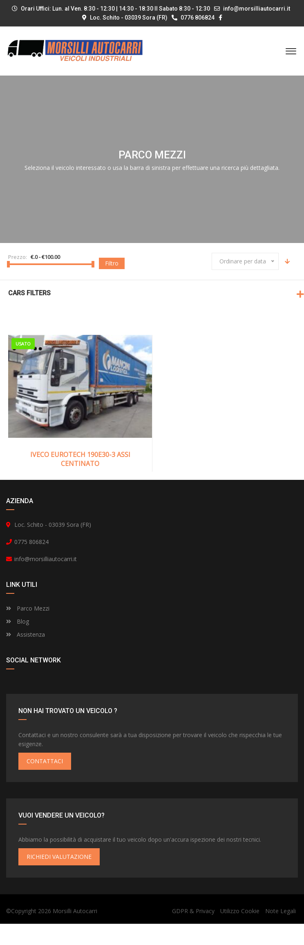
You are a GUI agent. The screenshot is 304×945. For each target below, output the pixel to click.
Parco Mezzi (27, 629)
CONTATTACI (45, 782)
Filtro (111, 263)
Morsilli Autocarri (75, 932)
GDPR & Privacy (193, 932)
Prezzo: (17, 257)
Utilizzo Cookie (239, 932)
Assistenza (25, 656)
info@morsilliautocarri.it (256, 8)
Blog (17, 642)
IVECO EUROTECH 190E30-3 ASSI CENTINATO (80, 459)
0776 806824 (193, 17)
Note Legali (280, 932)
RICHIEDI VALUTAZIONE (59, 878)
